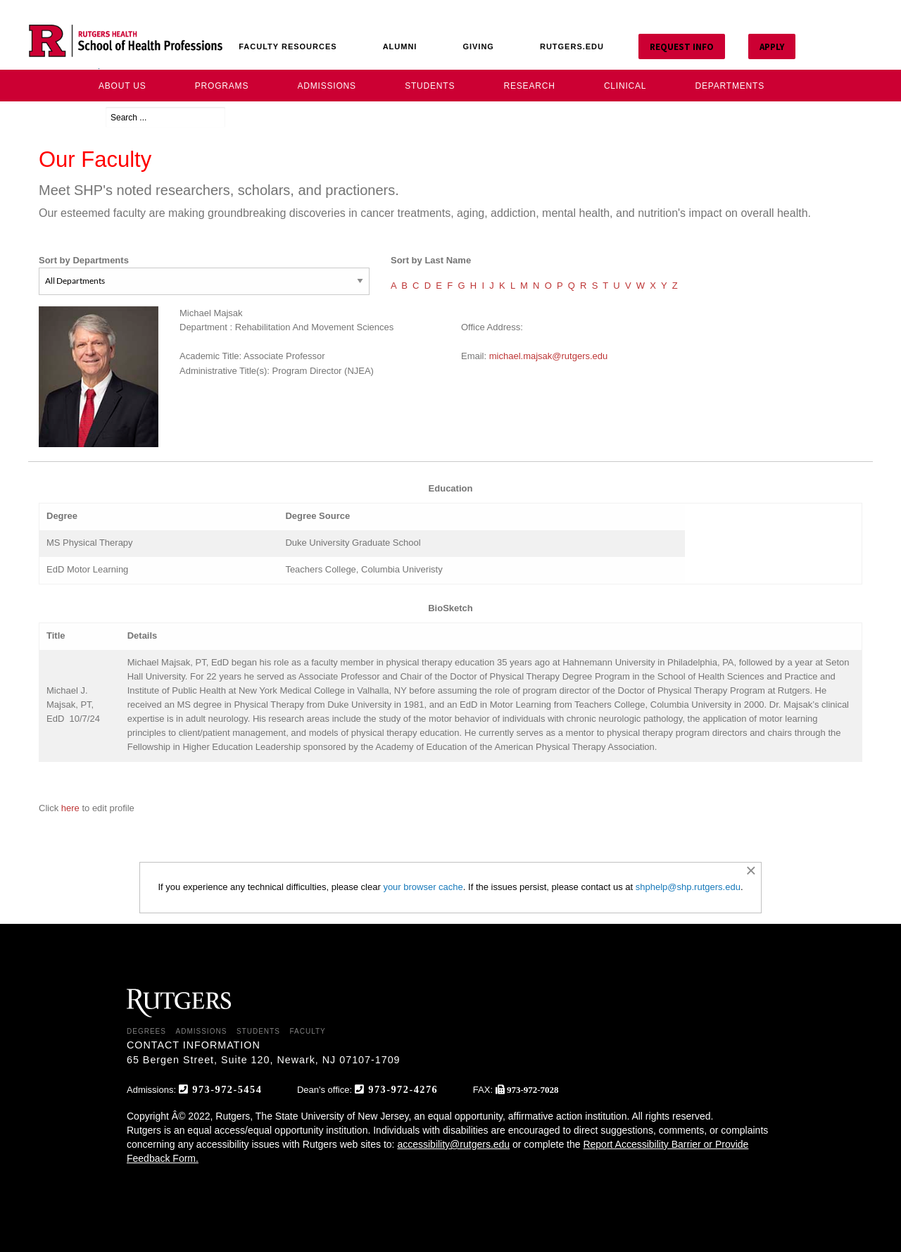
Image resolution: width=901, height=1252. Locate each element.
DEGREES (146, 1031)
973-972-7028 (533, 1089)
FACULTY (307, 1031)
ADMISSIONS (201, 1031)
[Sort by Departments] (204, 281)
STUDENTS (258, 1031)
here (71, 808)
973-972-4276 (403, 1089)
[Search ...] (165, 117)
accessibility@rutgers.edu (453, 1144)
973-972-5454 (227, 1089)
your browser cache (422, 887)
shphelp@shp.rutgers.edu (688, 887)
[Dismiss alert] (750, 870)
